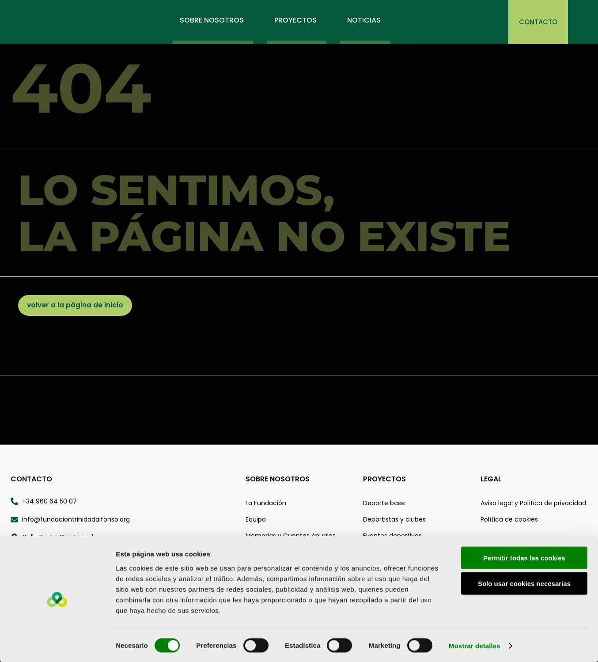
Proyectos (384, 480)
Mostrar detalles (474, 644)
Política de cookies (509, 520)
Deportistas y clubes (394, 520)
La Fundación (266, 503)
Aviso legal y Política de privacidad (533, 503)
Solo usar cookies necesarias (524, 582)
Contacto (31, 480)
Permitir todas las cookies (524, 556)
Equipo (256, 520)
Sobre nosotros (278, 480)
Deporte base (384, 503)
